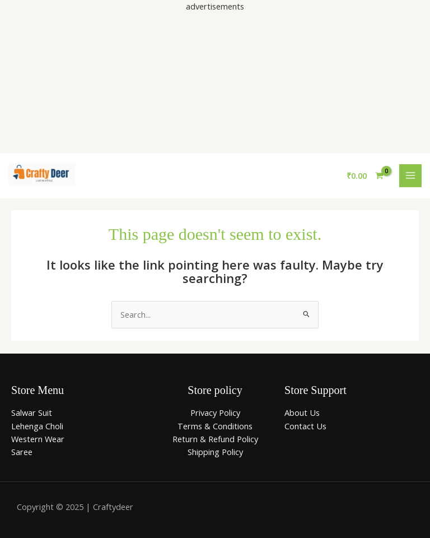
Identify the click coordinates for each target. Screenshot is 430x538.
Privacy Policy (215, 412)
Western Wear (37, 438)
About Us (302, 412)
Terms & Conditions (215, 426)
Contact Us (305, 426)
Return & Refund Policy (215, 438)
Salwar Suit (31, 412)
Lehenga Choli (37, 426)
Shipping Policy (215, 451)
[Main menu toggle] (410, 175)
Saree (21, 451)
